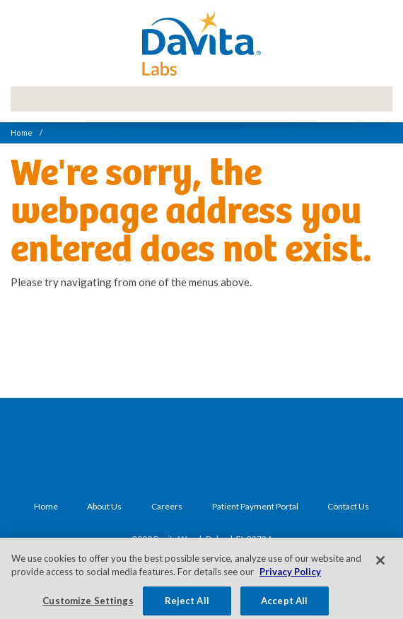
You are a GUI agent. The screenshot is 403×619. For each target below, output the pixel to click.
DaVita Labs (201, 43)
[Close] (380, 563)
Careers (166, 506)
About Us (104, 506)
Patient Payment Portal (255, 506)
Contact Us (348, 506)
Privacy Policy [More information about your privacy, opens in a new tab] (290, 576)
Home (22, 132)
